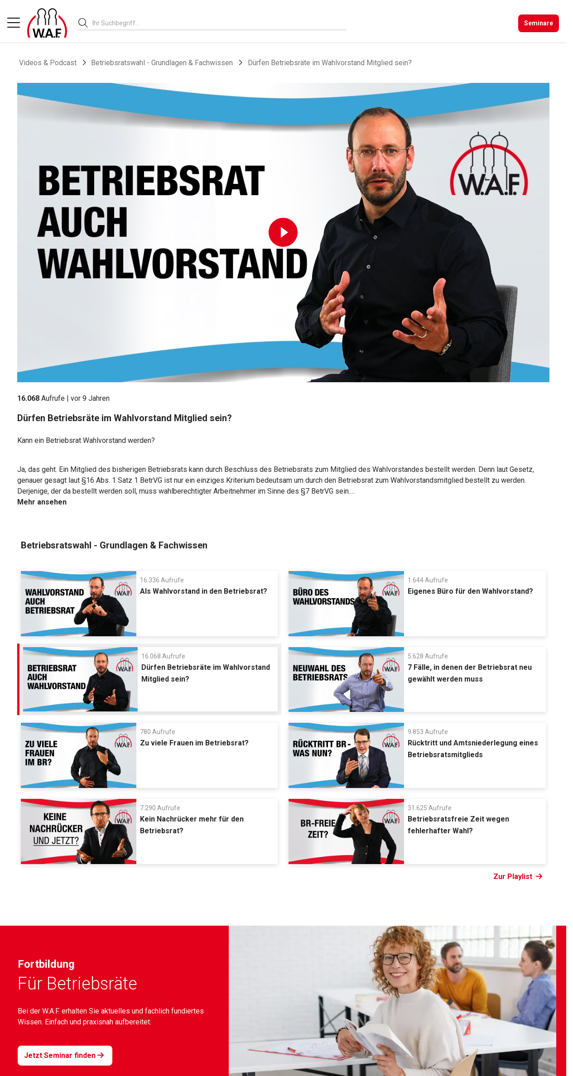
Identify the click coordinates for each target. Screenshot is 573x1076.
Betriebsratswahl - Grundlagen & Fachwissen (162, 62)
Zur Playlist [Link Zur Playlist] (517, 876)
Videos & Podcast (48, 62)
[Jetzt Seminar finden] (65, 1056)
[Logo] (47, 23)
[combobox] (219, 23)
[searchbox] (216, 23)
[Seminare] (538, 23)
